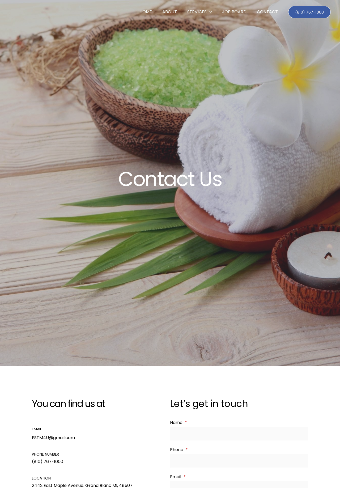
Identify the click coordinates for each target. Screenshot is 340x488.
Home (153, 12)
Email (178, 477)
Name (178, 422)
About (175, 12)
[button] (213, 12)
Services (204, 12)
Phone (179, 450)
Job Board (237, 12)
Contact (268, 12)
